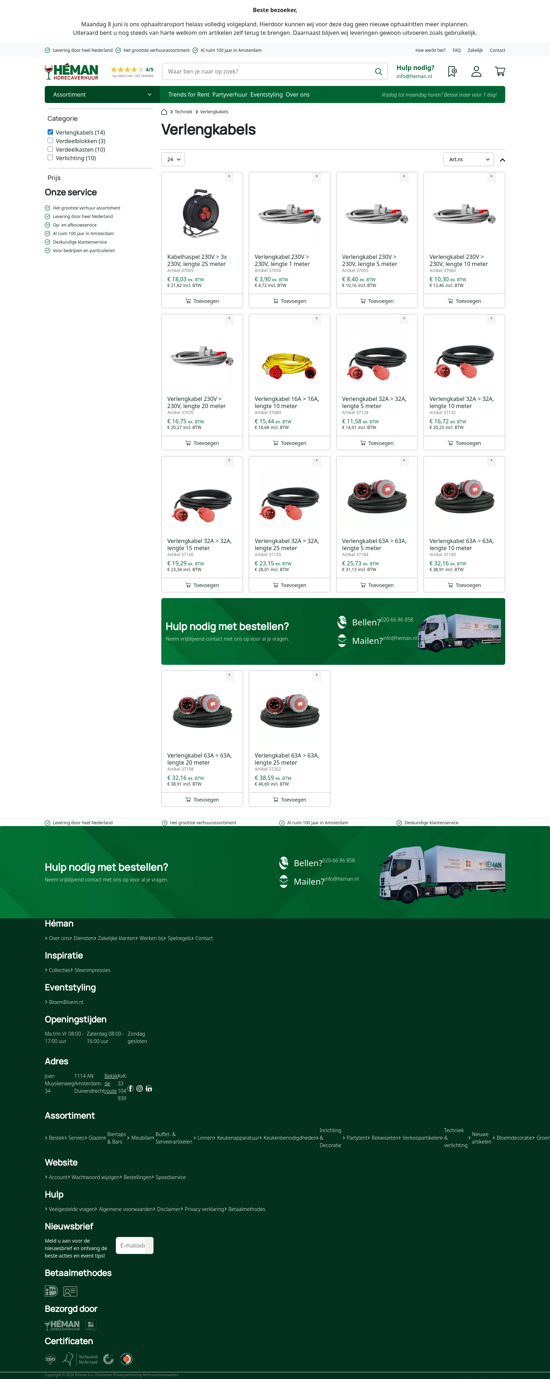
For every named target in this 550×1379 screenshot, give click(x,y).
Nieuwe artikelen (480, 1138)
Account (56, 1177)
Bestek (54, 1137)
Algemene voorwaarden (123, 1209)
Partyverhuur (230, 94)
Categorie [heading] (63, 118)
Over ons (298, 94)
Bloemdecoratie (512, 1137)
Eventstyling (266, 94)
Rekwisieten (382, 1137)
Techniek (183, 112)
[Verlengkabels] (50, 132)
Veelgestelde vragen (70, 1209)
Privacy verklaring (202, 1209)
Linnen (203, 1137)
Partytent (355, 1137)
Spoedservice (168, 1177)
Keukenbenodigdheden (288, 1137)
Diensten (81, 938)
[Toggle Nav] (102, 94)
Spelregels (177, 938)
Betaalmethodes (244, 1209)
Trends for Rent (189, 94)
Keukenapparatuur (236, 1137)
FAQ (457, 50)
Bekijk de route (111, 1083)
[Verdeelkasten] (50, 149)
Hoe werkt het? (431, 50)
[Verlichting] (50, 157)
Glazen (94, 1137)
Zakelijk (475, 50)
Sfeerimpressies (90, 970)
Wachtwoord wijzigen (94, 1177)
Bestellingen (135, 1177)
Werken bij (149, 938)
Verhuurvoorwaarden (161, 1374)
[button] (500, 71)
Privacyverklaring (127, 1374)
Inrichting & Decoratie (329, 1138)
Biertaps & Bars (115, 1138)
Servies (74, 1137)
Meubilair (139, 1137)
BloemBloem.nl (64, 1002)
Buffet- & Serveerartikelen (172, 1138)
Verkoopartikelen (419, 1137)
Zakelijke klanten (114, 938)
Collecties (57, 970)
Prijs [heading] (54, 177)
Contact (497, 50)
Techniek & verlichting (454, 1138)
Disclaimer (166, 1209)
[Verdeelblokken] (50, 140)
